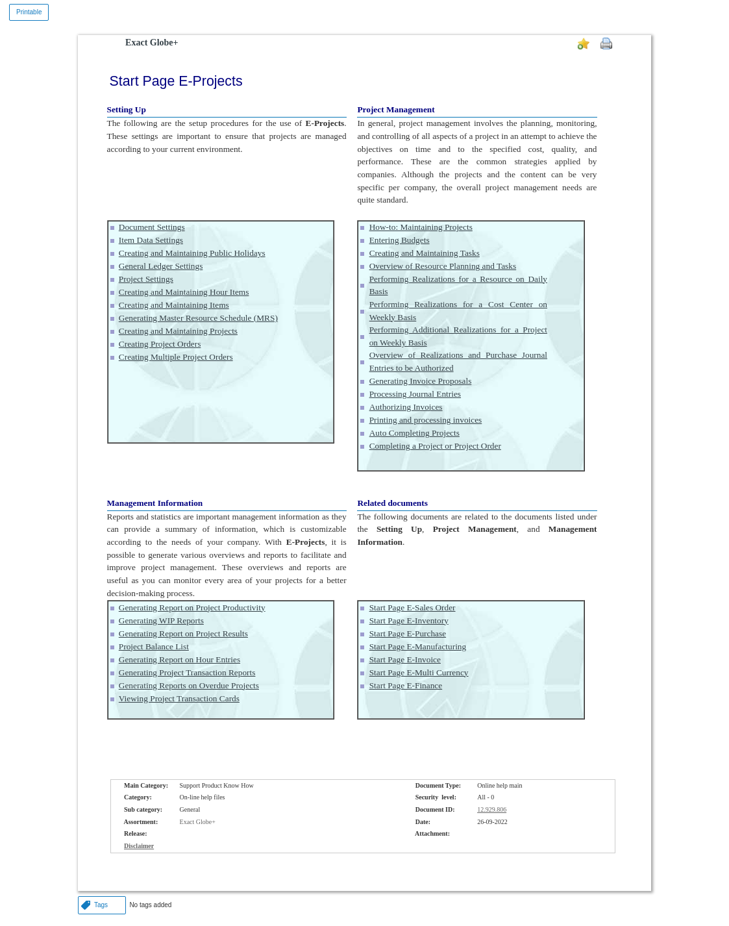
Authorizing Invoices (406, 407)
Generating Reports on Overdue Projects (189, 685)
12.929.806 (491, 809)
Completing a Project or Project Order (435, 446)
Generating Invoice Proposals (420, 381)
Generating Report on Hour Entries (179, 659)
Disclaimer (139, 845)
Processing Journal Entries (415, 394)
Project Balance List (154, 646)
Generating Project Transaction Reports (187, 672)
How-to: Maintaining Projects (421, 227)
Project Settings (146, 279)
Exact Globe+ (151, 42)
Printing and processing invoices (425, 420)
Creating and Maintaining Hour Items (184, 292)
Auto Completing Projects (414, 433)
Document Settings (152, 227)
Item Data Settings (151, 240)
